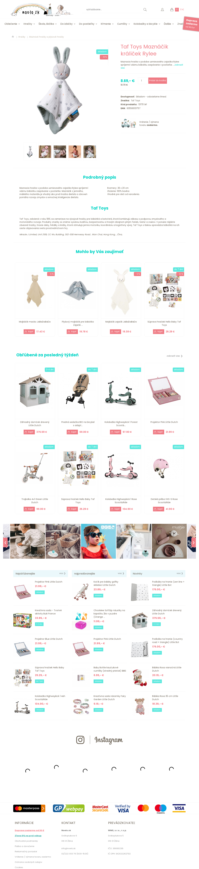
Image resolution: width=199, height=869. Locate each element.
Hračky (27, 24)
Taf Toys (135, 100)
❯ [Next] (193, 542)
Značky (181, 24)
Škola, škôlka (46, 24)
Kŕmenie (106, 24)
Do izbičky (66, 24)
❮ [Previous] (5, 542)
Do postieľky (86, 24)
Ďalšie (167, 24)
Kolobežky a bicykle (145, 24)
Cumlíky (122, 24)
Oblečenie (11, 24)
